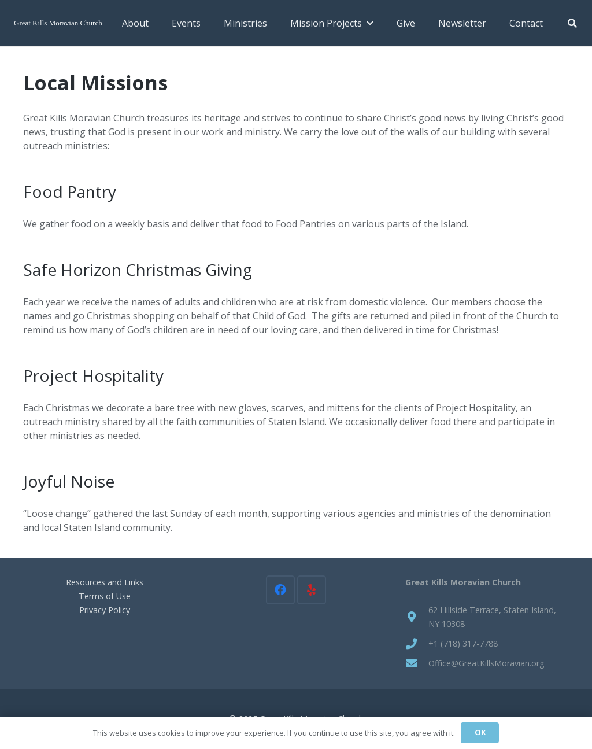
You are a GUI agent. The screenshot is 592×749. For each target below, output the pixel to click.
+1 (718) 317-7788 (463, 643)
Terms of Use (105, 596)
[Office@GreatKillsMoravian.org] (416, 663)
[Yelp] (311, 589)
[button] (367, 23)
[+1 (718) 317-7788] (416, 643)
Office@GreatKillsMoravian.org (486, 663)
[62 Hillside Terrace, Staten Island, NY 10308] (416, 616)
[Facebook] (280, 589)
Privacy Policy (104, 609)
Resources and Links (104, 582)
